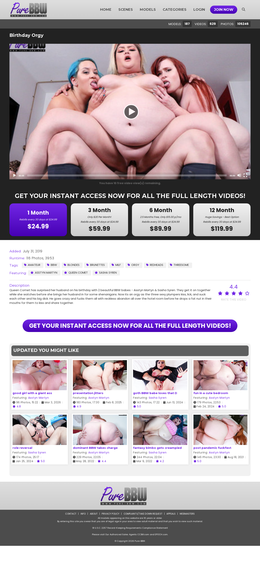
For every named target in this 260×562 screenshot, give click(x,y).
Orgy (136, 265)
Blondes (73, 265)
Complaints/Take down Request (143, 530)
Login (199, 10)
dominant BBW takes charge (95, 464)
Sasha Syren (107, 273)
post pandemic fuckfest (212, 464)
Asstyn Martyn (44, 273)
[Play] (130, 111)
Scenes (125, 10)
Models (148, 10)
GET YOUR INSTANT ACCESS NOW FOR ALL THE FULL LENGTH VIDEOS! (130, 334)
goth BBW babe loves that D (155, 409)
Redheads (158, 265)
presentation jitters (88, 409)
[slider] (127, 175)
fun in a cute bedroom (210, 409)
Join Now (223, 10)
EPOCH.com (161, 550)
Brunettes (97, 265)
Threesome (183, 265)
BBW (53, 265)
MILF (118, 265)
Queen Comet (77, 273)
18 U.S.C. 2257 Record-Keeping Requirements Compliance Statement (130, 544)
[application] (130, 111)
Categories (175, 10)
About (93, 530)
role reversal (22, 464)
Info (81, 530)
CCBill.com (143, 550)
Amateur (32, 265)
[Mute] (239, 175)
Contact (69, 530)
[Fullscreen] (245, 175)
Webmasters (188, 530)
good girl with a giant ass (32, 409)
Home (105, 10)
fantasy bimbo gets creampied (157, 464)
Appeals (171, 530)
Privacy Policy (110, 530)
